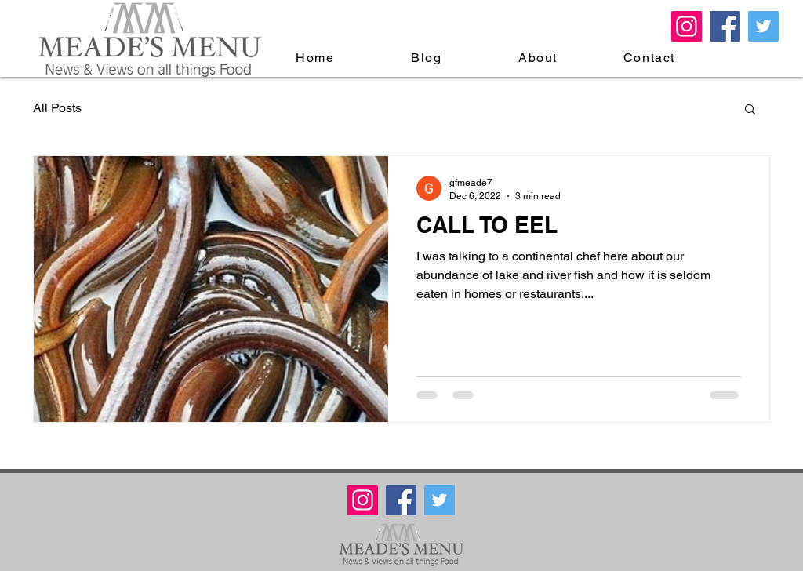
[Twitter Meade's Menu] (763, 26)
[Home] (316, 57)
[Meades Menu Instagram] (686, 26)
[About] (539, 57)
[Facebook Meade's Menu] (725, 26)
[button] (750, 110)
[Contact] (651, 57)
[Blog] (428, 57)
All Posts (57, 107)
